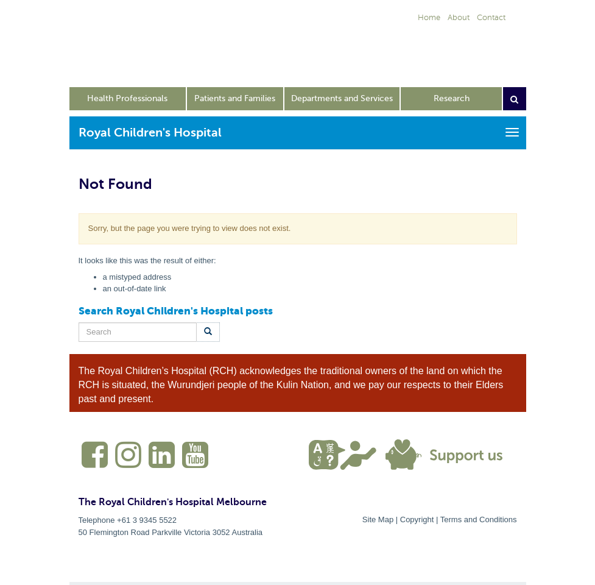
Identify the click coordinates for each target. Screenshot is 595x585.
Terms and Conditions (478, 519)
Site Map (377, 519)
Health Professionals (127, 98)
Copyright (417, 519)
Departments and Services (342, 98)
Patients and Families (234, 98)
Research (452, 98)
